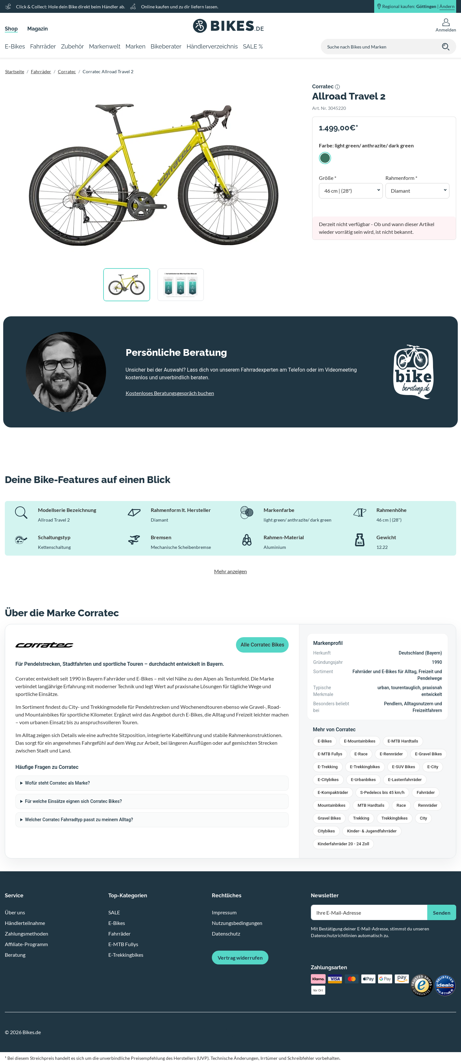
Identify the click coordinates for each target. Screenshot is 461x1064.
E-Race (361, 754)
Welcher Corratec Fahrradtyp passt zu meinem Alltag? (79, 819)
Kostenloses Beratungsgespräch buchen (170, 393)
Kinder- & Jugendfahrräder (372, 831)
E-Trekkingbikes (365, 766)
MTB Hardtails (370, 805)
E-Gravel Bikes (428, 754)
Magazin (37, 29)
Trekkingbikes (395, 818)
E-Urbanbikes (363, 779)
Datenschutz (226, 933)
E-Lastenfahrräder (405, 779)
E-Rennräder (391, 754)
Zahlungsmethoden (26, 933)
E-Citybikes (328, 779)
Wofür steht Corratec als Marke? (57, 783)
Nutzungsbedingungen (237, 923)
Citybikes (326, 831)
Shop (11, 29)
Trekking (361, 818)
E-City (432, 766)
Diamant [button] (400, 191)
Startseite (14, 71)
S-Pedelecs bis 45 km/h (382, 792)
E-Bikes (325, 741)
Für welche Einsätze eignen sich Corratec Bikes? (73, 801)
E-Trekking (328, 766)
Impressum (224, 912)
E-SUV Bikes (403, 766)
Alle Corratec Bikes (262, 645)
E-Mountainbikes (359, 741)
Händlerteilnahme (25, 923)
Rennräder (428, 805)
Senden (441, 913)
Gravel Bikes (329, 818)
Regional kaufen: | (418, 6)
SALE (114, 912)
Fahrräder (41, 71)
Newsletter (325, 896)
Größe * (327, 178)
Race (401, 805)
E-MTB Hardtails (403, 741)
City (423, 818)
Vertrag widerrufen (240, 957)
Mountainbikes (331, 805)
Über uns (15, 912)
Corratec (67, 71)
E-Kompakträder (333, 792)
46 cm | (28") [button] (338, 191)
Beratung (15, 955)
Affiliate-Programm (26, 944)
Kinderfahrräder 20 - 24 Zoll (343, 843)
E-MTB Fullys (330, 754)
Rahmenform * (401, 178)
